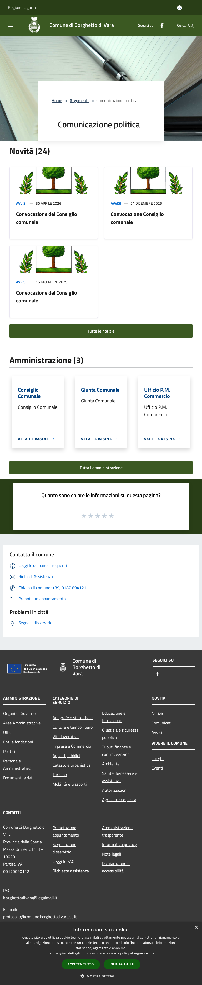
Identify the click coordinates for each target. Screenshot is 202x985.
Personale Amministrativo (17, 764)
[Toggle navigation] (10, 25)
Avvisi (21, 203)
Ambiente (110, 764)
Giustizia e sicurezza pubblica (120, 734)
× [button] (196, 928)
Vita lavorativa (66, 736)
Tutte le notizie (101, 331)
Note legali (111, 854)
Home (57, 100)
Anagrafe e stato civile (73, 717)
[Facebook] (160, 25)
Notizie (158, 713)
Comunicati (162, 723)
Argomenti (79, 100)
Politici (9, 751)
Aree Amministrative (22, 723)
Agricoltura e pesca (119, 799)
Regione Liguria (22, 7)
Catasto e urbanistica (71, 765)
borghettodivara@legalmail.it (30, 898)
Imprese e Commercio (72, 746)
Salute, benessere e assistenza (119, 777)
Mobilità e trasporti (70, 784)
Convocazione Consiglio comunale (137, 218)
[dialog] (101, 953)
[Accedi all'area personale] (179, 8)
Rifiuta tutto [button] (122, 964)
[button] (101, 976)
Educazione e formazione (113, 717)
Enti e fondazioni (18, 742)
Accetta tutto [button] (81, 964)
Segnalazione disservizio (64, 848)
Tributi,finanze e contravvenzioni (116, 750)
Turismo (60, 774)
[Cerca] (191, 25)
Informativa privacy (119, 844)
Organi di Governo (19, 713)
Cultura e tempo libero (73, 727)
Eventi (157, 768)
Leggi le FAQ (64, 861)
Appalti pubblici (66, 755)
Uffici (7, 732)
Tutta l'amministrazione (101, 467)
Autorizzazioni (115, 790)
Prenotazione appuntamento (66, 831)
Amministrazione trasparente (117, 831)
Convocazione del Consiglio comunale (46, 218)
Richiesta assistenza (71, 871)
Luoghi (158, 758)
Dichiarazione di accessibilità (116, 867)
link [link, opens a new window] (151, 953)
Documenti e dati (18, 778)
